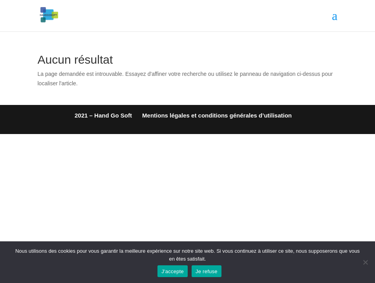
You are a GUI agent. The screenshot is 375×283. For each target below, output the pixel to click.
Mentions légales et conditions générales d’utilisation (217, 115)
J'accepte (172, 271)
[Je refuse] (365, 262)
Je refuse (207, 271)
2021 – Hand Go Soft (103, 115)
